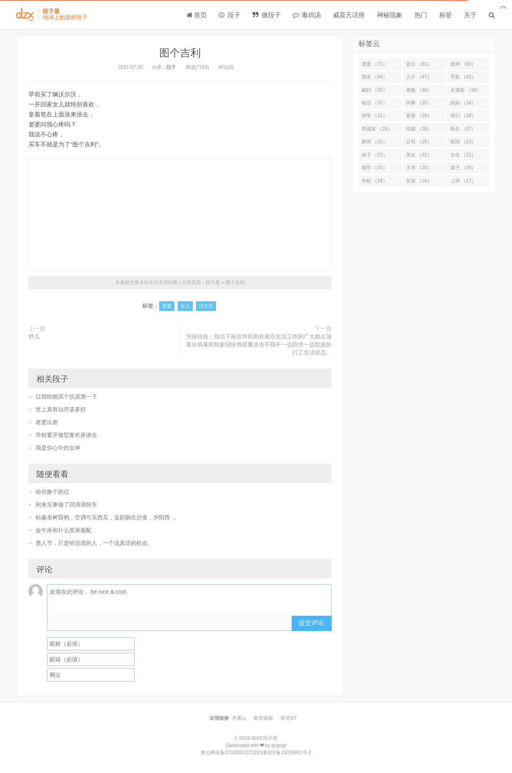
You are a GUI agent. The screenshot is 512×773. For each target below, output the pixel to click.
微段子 (266, 15)
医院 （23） (463, 141)
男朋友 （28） (377, 129)
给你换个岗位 (52, 492)
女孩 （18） (419, 181)
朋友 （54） (375, 77)
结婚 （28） (419, 129)
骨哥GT (288, 718)
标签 (445, 15)
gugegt (278, 745)
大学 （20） (419, 167)
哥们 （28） (463, 115)
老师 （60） (463, 64)
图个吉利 (180, 53)
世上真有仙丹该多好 (61, 409)
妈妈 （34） (463, 103)
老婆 (167, 306)
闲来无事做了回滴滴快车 (66, 504)
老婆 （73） (375, 64)
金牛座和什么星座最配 (64, 530)
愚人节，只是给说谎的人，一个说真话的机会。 (94, 543)
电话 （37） (375, 103)
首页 (197, 15)
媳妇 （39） (375, 90)
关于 (470, 15)
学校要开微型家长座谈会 (66, 435)
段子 (229, 15)
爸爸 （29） (419, 115)
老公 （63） (419, 64)
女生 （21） (463, 155)
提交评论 (311, 622)
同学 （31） (375, 115)
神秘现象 (389, 15)
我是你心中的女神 (58, 448)
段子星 (213, 282)
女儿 (185, 306)
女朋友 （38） (465, 90)
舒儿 (34, 336)
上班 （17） (463, 181)
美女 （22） (419, 155)
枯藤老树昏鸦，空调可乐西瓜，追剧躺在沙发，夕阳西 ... (106, 517)
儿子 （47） (419, 77)
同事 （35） (419, 103)
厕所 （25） (375, 141)
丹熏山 (239, 718)
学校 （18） (375, 181)
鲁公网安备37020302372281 (231, 752)
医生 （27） (463, 129)
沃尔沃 (206, 306)
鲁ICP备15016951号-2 (287, 752)
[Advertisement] (180, 214)
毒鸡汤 (307, 15)
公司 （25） (419, 141)
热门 (420, 15)
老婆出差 (47, 422)
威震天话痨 (349, 15)
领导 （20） (375, 167)
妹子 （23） (375, 155)
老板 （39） (419, 90)
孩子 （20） (463, 167)
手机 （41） (463, 77)
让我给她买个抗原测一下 (66, 396)
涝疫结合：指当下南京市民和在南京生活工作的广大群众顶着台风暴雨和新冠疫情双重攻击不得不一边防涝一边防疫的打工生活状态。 (259, 344)
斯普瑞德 (263, 718)
